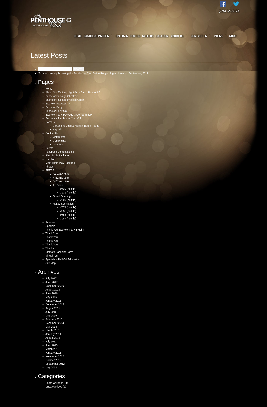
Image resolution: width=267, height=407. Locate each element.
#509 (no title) (68, 199)
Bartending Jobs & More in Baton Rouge (76, 125)
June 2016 (51, 293)
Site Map (50, 263)
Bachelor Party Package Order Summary (69, 114)
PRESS (49, 170)
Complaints (59, 140)
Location (161, 36)
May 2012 (51, 367)
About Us (177, 36)
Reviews (50, 222)
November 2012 (54, 356)
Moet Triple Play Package (60, 162)
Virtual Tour (51, 255)
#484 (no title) (61, 174)
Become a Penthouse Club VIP (63, 118)
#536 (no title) (68, 192)
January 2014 (53, 334)
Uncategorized (53, 386)
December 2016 (54, 285)
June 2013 (51, 345)
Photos (135, 36)
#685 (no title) (68, 211)
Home (77, 36)
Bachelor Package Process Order (64, 99)
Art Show (58, 185)
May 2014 (51, 326)
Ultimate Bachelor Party (59, 251)
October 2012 (53, 360)
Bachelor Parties (96, 36)
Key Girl (57, 129)
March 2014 (52, 330)
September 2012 (55, 363)
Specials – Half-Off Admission (62, 259)
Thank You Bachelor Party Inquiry (64, 229)
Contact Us (199, 36)
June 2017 (51, 282)
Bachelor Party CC (56, 110)
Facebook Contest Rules (59, 151)
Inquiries (58, 144)
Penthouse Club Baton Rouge (91, 73)
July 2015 (51, 311)
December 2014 (54, 322)
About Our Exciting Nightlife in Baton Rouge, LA (72, 92)
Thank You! (51, 233)
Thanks (49, 248)
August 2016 (52, 289)
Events (49, 148)
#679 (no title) (68, 207)
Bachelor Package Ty (57, 103)
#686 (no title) (68, 214)
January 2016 (53, 300)
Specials (122, 36)
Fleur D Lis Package (57, 155)
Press (218, 36)
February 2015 (53, 319)
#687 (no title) (68, 218)
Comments (59, 136)
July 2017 (51, 278)
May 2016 (51, 297)
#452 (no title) (61, 181)
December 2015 (54, 304)
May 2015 (51, 315)
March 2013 (52, 348)
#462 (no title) (61, 177)
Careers (148, 36)
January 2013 (53, 352)
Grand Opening (62, 196)
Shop (232, 36)
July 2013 (51, 341)
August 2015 (52, 308)
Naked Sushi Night (63, 203)
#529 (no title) (68, 188)
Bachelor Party (53, 107)
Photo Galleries (54, 382)
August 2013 (52, 337)
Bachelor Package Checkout (61, 96)
